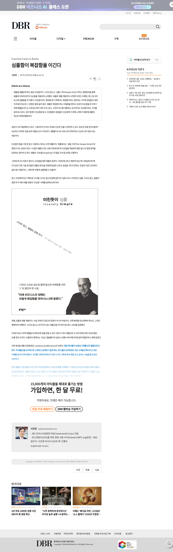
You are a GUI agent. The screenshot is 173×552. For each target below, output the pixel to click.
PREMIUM (88, 39)
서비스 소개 (45, 533)
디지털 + (60, 39)
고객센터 (146, 13)
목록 (88, 469)
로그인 (128, 13)
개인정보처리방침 (83, 533)
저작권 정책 (68, 533)
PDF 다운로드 (95, 79)
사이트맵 (117, 533)
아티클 (33, 39)
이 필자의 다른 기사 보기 (39, 446)
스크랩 (99, 79)
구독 (116, 39)
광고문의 (129, 533)
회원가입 (137, 13)
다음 (97, 469)
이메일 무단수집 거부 (102, 533)
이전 (78, 469)
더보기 (90, 78)
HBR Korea (157, 13)
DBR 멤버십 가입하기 (69, 409)
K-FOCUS (144, 39)
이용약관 (57, 533)
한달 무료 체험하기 (42, 409)
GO (157, 60)
